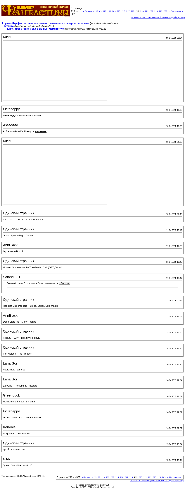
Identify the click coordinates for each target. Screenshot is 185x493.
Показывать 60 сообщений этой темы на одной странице (157, 481)
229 (160, 11)
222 (151, 11)
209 (113, 11)
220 (141, 11)
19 (97, 11)
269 (165, 11)
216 (123, 11)
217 (127, 11)
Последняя (177, 11)
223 (156, 11)
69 (100, 11)
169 (109, 11)
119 (104, 11)
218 (132, 11)
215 (118, 11)
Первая (87, 11)
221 (146, 11)
